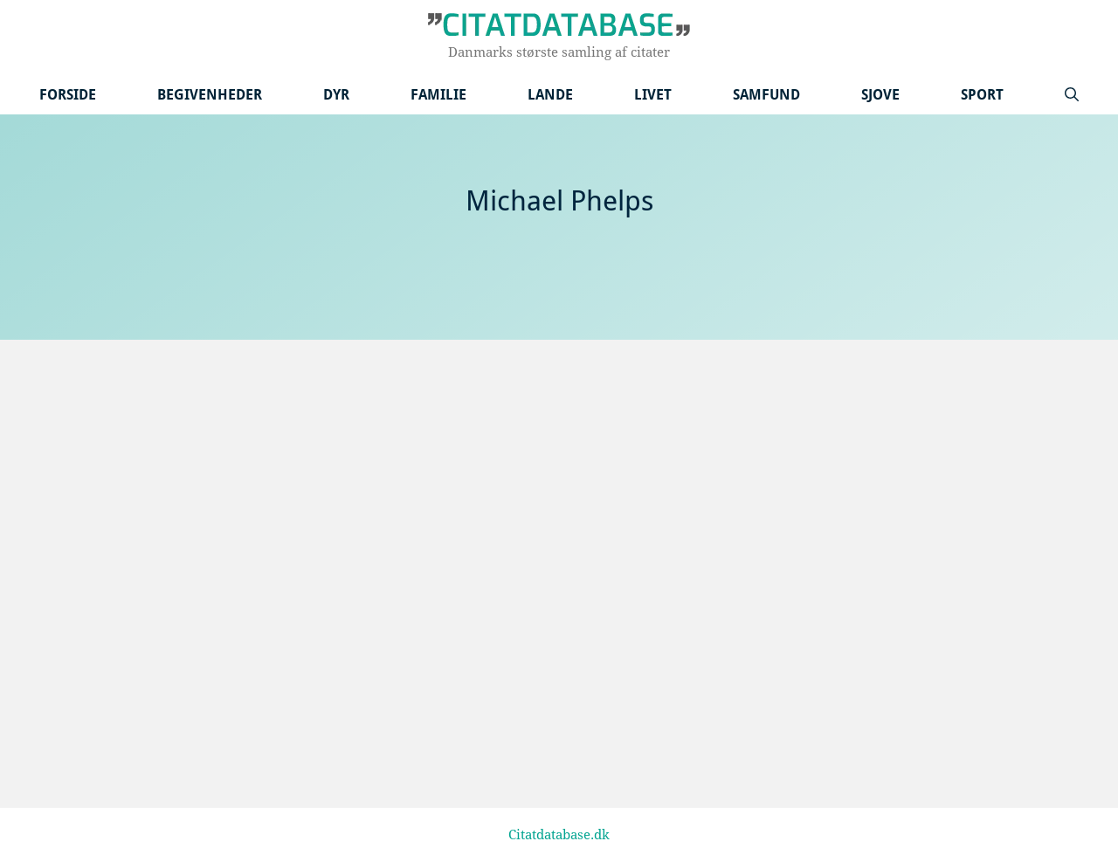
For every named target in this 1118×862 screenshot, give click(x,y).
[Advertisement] (559, 470)
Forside (67, 94)
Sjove (880, 94)
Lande (550, 94)
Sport (982, 94)
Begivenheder (209, 94)
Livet (653, 94)
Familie (438, 94)
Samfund (766, 94)
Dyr (336, 94)
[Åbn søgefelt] (1071, 94)
